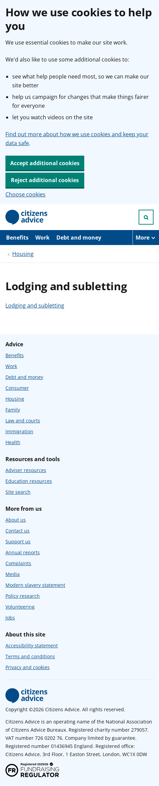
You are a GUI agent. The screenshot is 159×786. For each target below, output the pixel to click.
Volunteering (20, 607)
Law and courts (22, 420)
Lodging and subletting (34, 305)
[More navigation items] (145, 237)
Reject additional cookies (45, 180)
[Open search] (146, 217)
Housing (23, 254)
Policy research (22, 596)
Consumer (17, 388)
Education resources (28, 481)
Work (42, 237)
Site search (18, 492)
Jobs (10, 617)
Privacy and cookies (27, 667)
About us (15, 520)
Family (12, 409)
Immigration (19, 431)
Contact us (17, 530)
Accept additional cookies (45, 163)
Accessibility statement (31, 645)
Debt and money (78, 237)
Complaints (18, 563)
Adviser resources (25, 470)
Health (12, 442)
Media (12, 574)
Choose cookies (25, 194)
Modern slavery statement (35, 585)
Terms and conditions (30, 656)
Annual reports (22, 552)
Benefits (17, 237)
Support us (18, 541)
